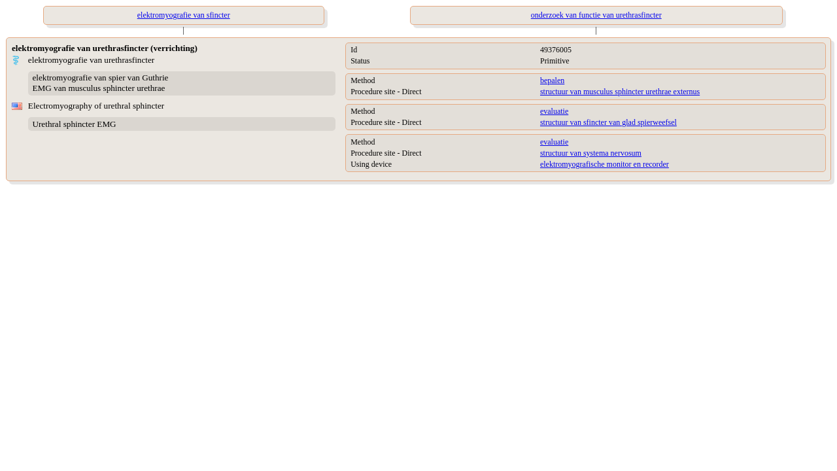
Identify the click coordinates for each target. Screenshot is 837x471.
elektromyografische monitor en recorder (604, 164)
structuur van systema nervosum (590, 153)
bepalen (552, 80)
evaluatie (554, 111)
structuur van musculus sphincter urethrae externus (620, 91)
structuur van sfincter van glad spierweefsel (608, 122)
